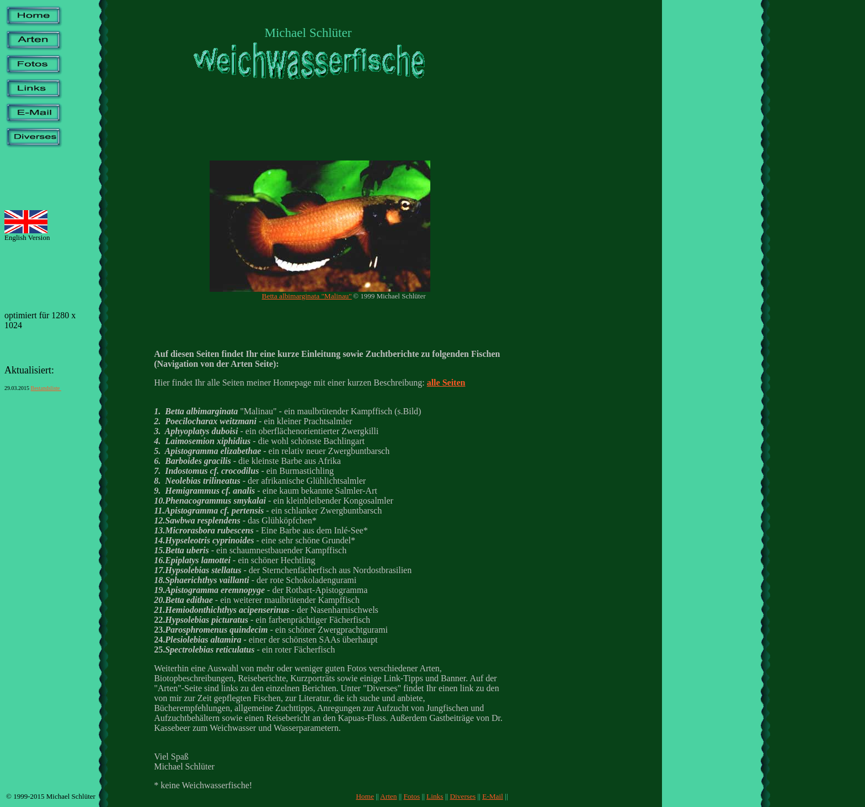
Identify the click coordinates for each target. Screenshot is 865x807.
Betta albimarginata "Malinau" (307, 296)
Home (365, 796)
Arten (388, 796)
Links (434, 796)
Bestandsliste (46, 388)
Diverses (463, 796)
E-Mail (492, 796)
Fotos (411, 796)
